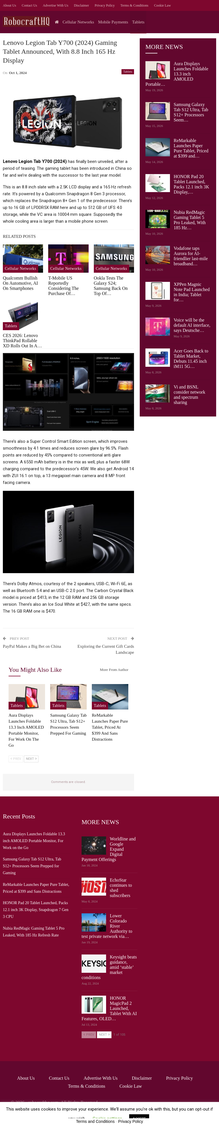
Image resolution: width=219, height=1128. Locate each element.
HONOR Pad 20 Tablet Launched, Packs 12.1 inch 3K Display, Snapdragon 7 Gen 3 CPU (35, 910)
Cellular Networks (78, 22)
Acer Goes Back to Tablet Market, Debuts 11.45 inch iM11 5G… (191, 358)
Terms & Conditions (134, 5)
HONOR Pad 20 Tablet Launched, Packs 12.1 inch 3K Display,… (191, 184)
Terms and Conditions (95, 1121)
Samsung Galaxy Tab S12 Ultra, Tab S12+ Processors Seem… (191, 112)
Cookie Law (162, 5)
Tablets (138, 22)
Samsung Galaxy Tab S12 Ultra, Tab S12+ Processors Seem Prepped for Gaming (32, 866)
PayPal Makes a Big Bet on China (32, 646)
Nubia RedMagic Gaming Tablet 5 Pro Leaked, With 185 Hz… (190, 220)
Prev (16, 759)
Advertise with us (55, 5)
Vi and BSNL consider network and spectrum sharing (189, 394)
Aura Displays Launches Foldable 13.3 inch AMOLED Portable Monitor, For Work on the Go (34, 841)
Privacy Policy (105, 5)
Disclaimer (81, 5)
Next (31, 759)
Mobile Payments (113, 22)
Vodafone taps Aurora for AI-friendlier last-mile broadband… (191, 256)
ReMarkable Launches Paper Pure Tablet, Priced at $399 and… (191, 148)
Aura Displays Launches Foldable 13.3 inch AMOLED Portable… (176, 74)
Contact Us (29, 5)
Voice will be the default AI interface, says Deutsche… (192, 325)
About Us (9, 5)
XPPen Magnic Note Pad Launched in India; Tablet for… (192, 292)
